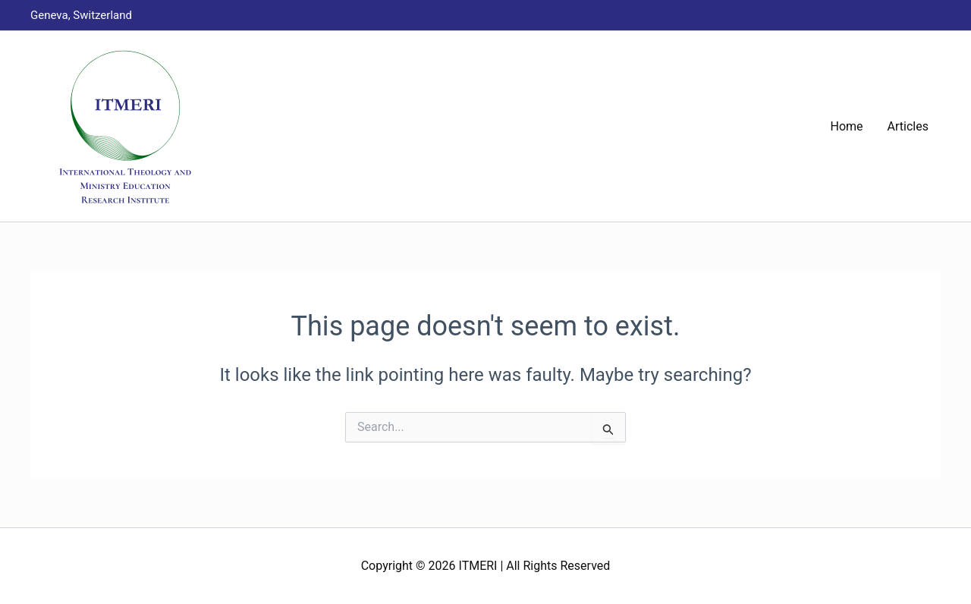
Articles (908, 126)
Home (847, 126)
